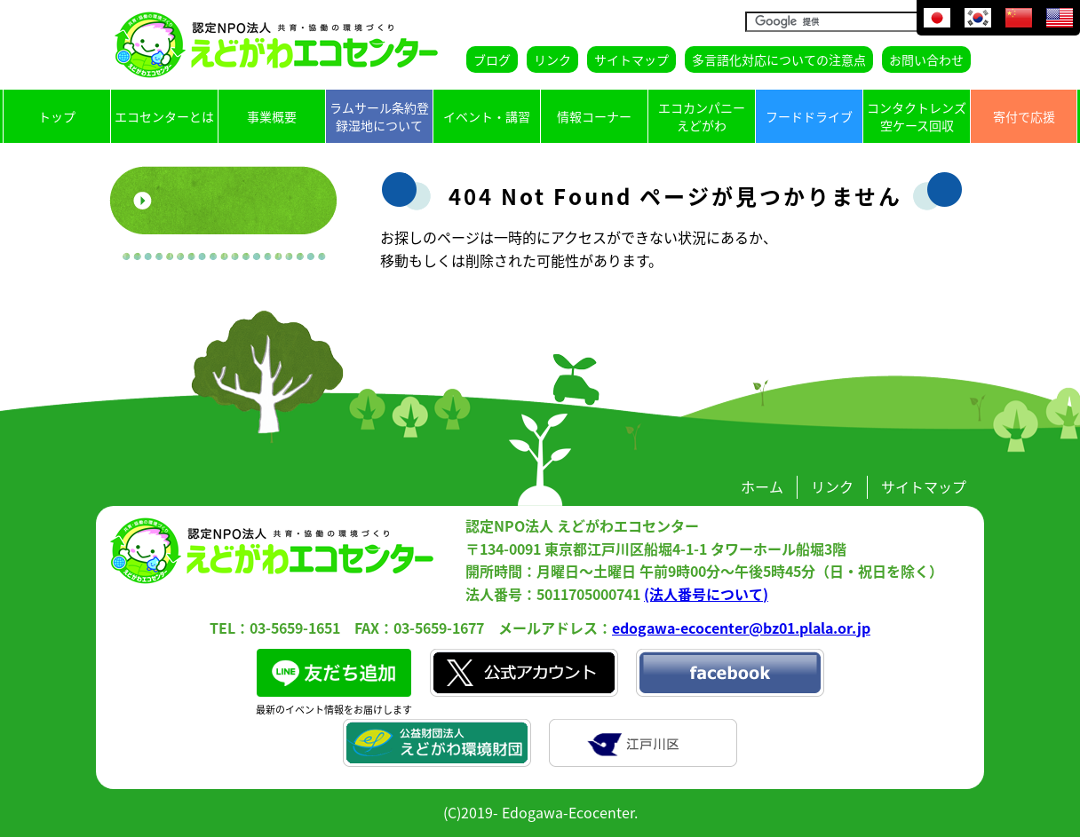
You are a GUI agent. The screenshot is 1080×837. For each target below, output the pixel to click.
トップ (56, 116)
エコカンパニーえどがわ (701, 116)
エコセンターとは (164, 116)
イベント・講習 (486, 116)
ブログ (492, 59)
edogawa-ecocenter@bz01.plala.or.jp (741, 627)
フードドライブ (809, 116)
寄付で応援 (1024, 116)
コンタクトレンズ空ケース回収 (916, 116)
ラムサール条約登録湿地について (379, 116)
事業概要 (272, 116)
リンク (552, 59)
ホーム (762, 486)
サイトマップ (631, 59)
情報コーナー (594, 116)
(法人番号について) (706, 593)
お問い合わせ (926, 59)
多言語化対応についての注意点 (779, 59)
